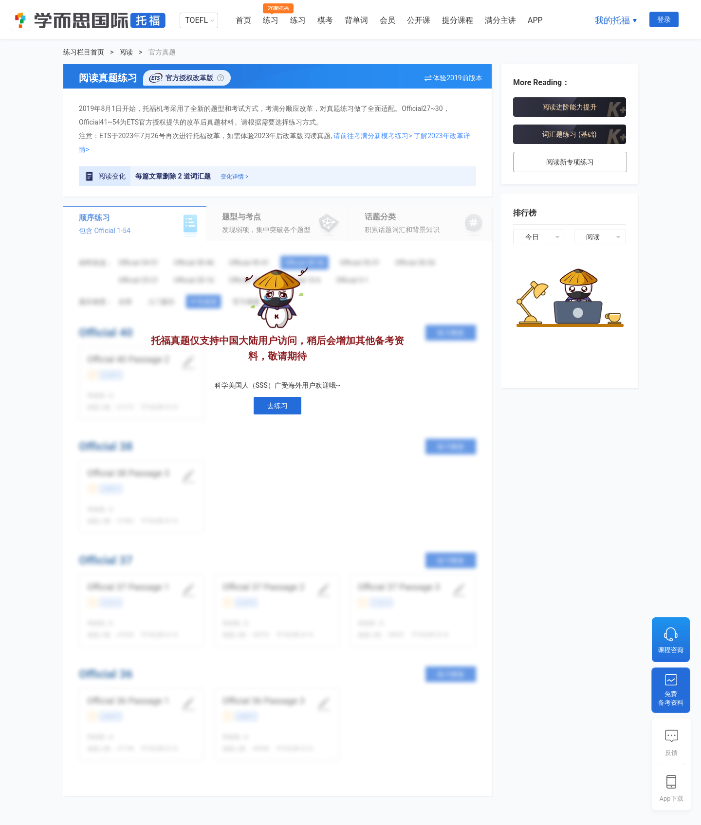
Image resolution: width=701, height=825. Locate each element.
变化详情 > (234, 176)
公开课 (418, 20)
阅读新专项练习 (570, 162)
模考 (325, 20)
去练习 (277, 406)
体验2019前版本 (457, 78)
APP (535, 20)
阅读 (126, 52)
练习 (270, 20)
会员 (387, 20)
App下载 (671, 798)
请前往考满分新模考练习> (372, 136)
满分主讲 (500, 20)
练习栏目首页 (83, 52)
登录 (664, 19)
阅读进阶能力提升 (569, 107)
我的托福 (612, 20)
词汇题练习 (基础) (569, 134)
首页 (243, 20)
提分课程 (457, 20)
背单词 (356, 20)
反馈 (671, 752)
